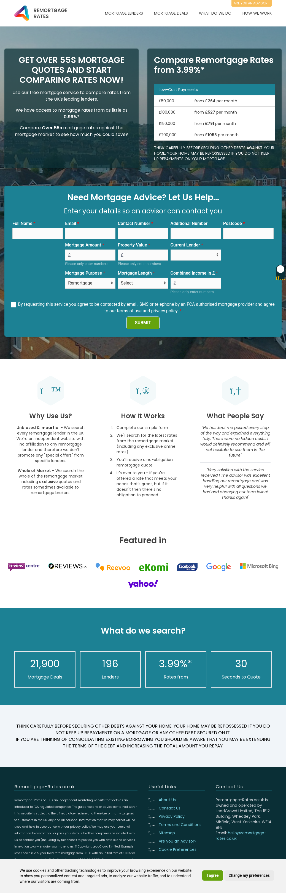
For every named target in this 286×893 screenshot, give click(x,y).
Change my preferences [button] (249, 875)
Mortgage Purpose (83, 273)
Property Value (132, 245)
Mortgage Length (135, 273)
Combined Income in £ (193, 273)
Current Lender (185, 245)
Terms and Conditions (180, 824)
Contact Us (169, 808)
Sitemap (167, 833)
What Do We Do (215, 13)
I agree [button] (212, 875)
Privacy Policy (172, 816)
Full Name (22, 223)
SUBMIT (143, 322)
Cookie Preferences (177, 849)
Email (70, 223)
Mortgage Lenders (124, 13)
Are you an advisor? (251, 3)
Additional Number (189, 223)
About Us (167, 800)
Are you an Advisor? (177, 841)
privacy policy (164, 310)
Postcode (232, 223)
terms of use (129, 310)
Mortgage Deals (171, 13)
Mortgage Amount (83, 245)
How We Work (257, 13)
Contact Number (134, 223)
